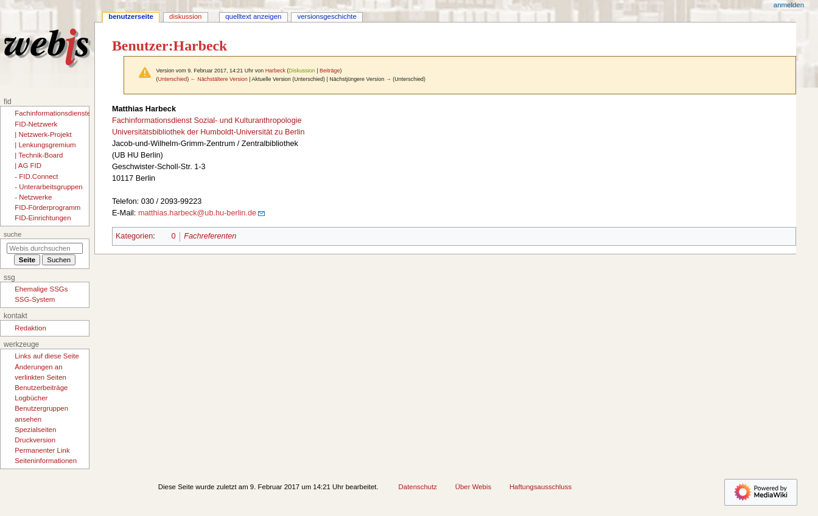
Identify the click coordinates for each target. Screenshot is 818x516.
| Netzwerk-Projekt (43, 134)
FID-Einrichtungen (43, 217)
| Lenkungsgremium (45, 144)
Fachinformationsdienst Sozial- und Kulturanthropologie (207, 120)
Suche (12, 234)
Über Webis (473, 486)
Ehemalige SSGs (41, 289)
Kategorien (134, 236)
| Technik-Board (39, 155)
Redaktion (30, 328)
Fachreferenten (210, 236)
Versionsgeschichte (327, 16)
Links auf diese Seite (47, 356)
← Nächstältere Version (219, 79)
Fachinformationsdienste (53, 113)
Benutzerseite (130, 16)
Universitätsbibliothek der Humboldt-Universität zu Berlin (208, 132)
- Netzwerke (33, 197)
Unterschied (172, 79)
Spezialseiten (35, 429)
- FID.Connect (36, 176)
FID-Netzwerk (36, 124)
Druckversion (35, 440)
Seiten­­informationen (46, 460)
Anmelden (789, 5)
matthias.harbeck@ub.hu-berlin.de (197, 213)
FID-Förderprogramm (47, 207)
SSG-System (35, 299)
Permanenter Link (42, 450)
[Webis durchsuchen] (45, 248)
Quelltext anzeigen (253, 16)
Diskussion (301, 71)
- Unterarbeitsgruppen (48, 186)
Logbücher (31, 398)
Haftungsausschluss (540, 486)
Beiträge (330, 71)
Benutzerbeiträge (41, 387)
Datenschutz (418, 486)
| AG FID (28, 165)
